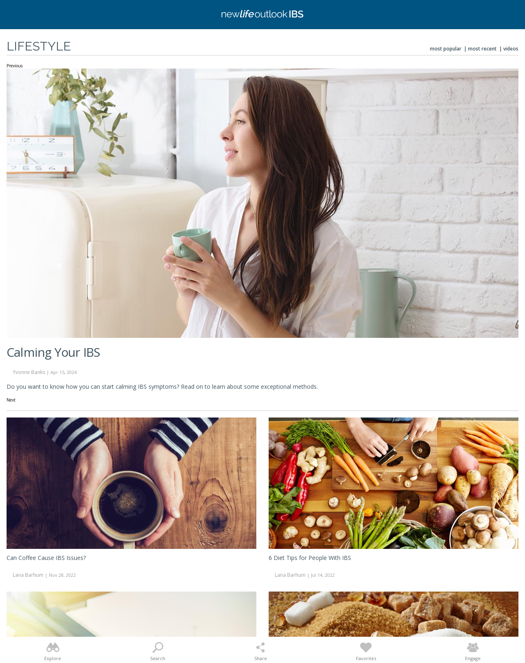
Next (11, 400)
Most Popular (445, 48)
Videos (510, 48)
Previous (15, 66)
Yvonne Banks (29, 372)
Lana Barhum (28, 574)
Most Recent (482, 48)
